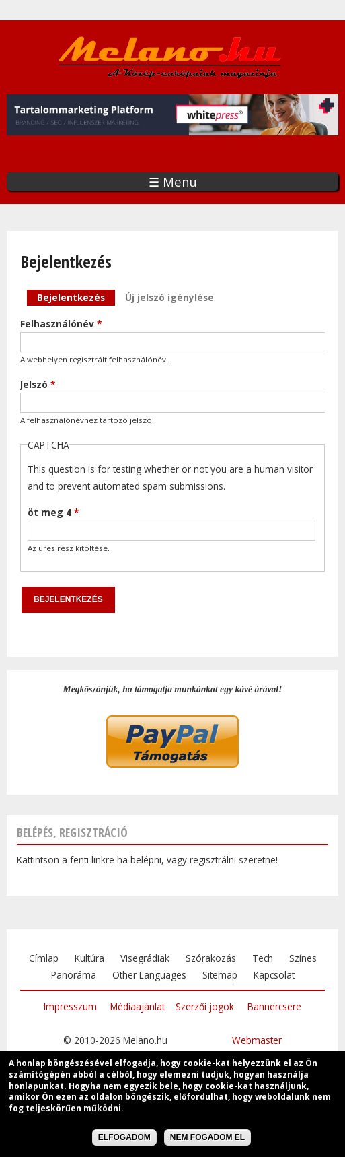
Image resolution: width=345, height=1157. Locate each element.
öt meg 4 (53, 512)
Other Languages (149, 974)
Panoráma (73, 974)
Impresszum (70, 1006)
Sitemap (219, 974)
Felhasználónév (61, 323)
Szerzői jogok (205, 1006)
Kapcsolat (274, 974)
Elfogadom (124, 1139)
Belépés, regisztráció (72, 832)
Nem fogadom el (207, 1139)
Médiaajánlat (137, 1006)
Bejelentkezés (76, 297)
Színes (303, 958)
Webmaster (257, 1040)
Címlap (44, 958)
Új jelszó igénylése (169, 297)
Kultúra (89, 958)
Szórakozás (211, 958)
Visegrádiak (144, 958)
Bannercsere (274, 1006)
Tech (262, 958)
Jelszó (37, 384)
